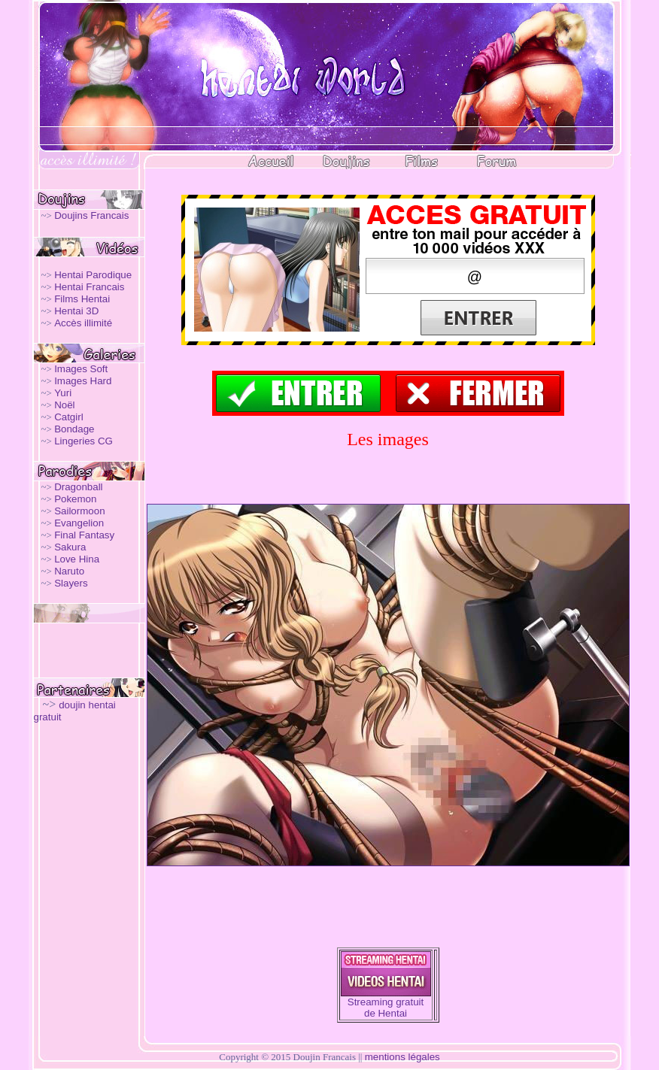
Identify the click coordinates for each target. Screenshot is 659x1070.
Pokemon (75, 499)
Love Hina (76, 559)
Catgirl (69, 417)
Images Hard (82, 380)
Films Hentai (82, 299)
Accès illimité (83, 323)
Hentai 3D (76, 311)
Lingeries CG (83, 441)
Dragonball (78, 487)
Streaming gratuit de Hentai (386, 1007)
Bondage (74, 429)
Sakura (70, 547)
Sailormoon (79, 511)
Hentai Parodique (93, 274)
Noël (64, 405)
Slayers (70, 583)
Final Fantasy (84, 535)
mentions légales (402, 1056)
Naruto (69, 571)
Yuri (62, 393)
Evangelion (79, 523)
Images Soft (81, 368)
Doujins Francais (91, 215)
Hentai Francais (89, 287)
